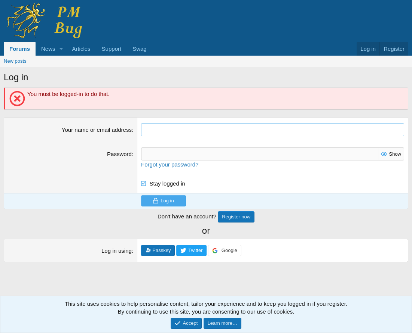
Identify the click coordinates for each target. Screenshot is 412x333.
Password (119, 154)
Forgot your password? (169, 164)
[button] (61, 49)
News (48, 49)
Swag (139, 49)
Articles (81, 49)
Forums (19, 49)
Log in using (116, 251)
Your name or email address (97, 130)
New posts (15, 61)
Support (112, 49)
